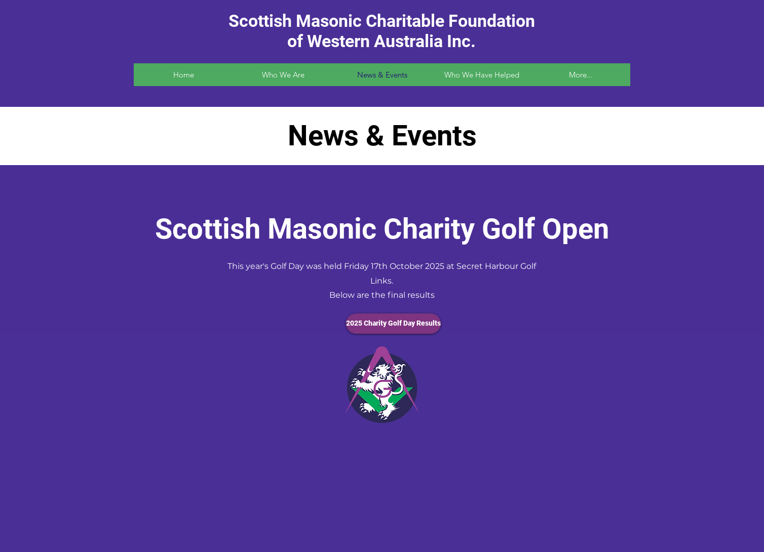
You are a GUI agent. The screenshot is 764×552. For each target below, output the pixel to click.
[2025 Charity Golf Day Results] (393, 323)
